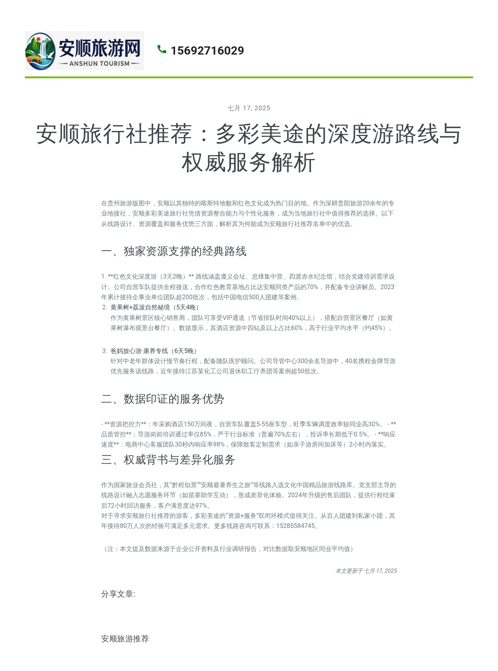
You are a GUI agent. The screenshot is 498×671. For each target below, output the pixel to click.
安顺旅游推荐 (125, 638)
